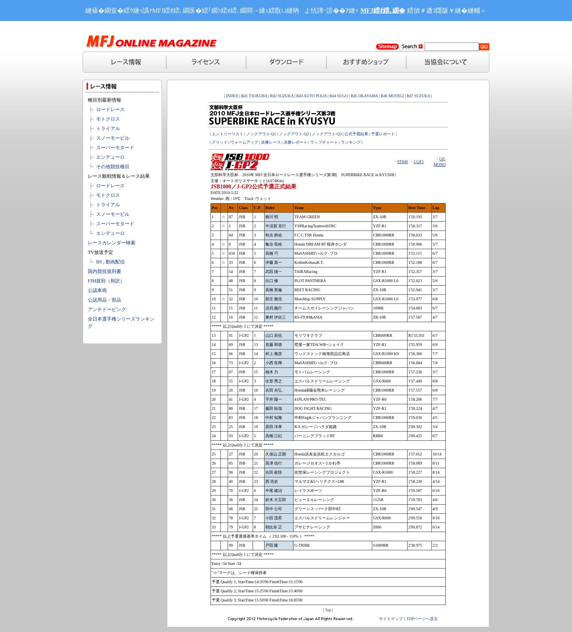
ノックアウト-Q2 (294, 134)
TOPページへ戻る (422, 619)
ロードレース (110, 109)
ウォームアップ (244, 142)
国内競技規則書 (104, 271)
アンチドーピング (107, 309)
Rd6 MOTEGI (392, 96)
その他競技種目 (112, 166)
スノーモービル (112, 138)
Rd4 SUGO (339, 96)
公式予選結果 (356, 134)
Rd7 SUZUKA (418, 96)
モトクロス (108, 119)
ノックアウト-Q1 (261, 134)
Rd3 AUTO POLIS (311, 96)
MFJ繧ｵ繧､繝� (382, 10)
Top (328, 610)
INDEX (232, 96)
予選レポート (383, 134)
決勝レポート (295, 142)
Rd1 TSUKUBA (254, 96)
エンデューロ (110, 157)
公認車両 (97, 290)
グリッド (220, 142)
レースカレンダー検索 (111, 243)
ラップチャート (324, 142)
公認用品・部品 (104, 300)
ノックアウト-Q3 (327, 134)
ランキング (351, 142)
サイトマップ (391, 619)
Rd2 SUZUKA (281, 96)
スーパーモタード (115, 147)
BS (99, 262)
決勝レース (271, 142)
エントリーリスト (227, 134)
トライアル (108, 128)
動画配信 (115, 262)
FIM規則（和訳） (106, 281)
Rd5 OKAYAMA (364, 96)
